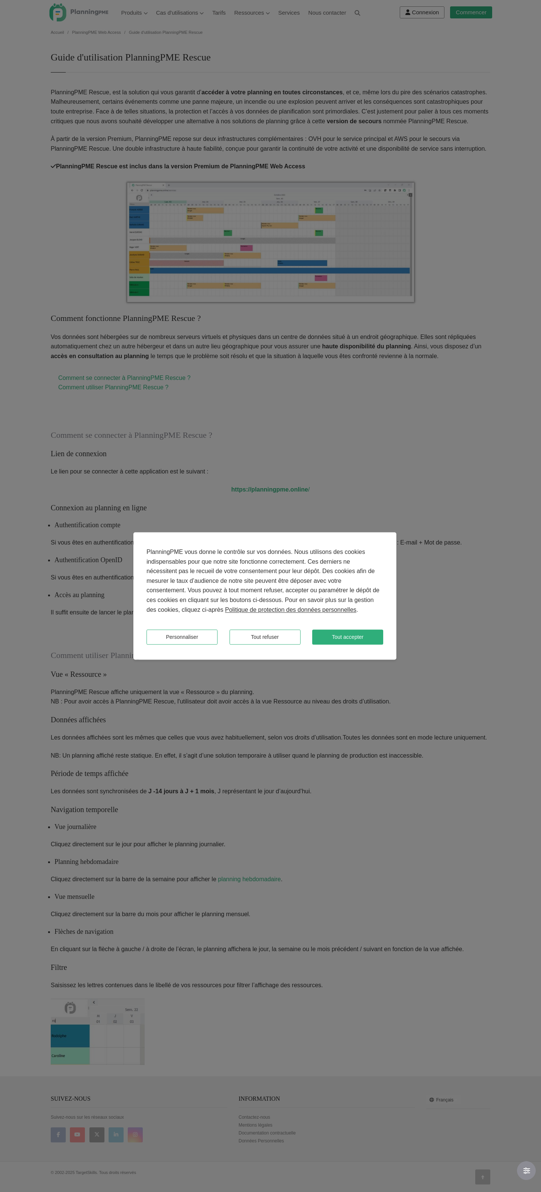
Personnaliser (182, 637)
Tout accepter (347, 637)
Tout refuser (265, 637)
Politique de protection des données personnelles (291, 610)
